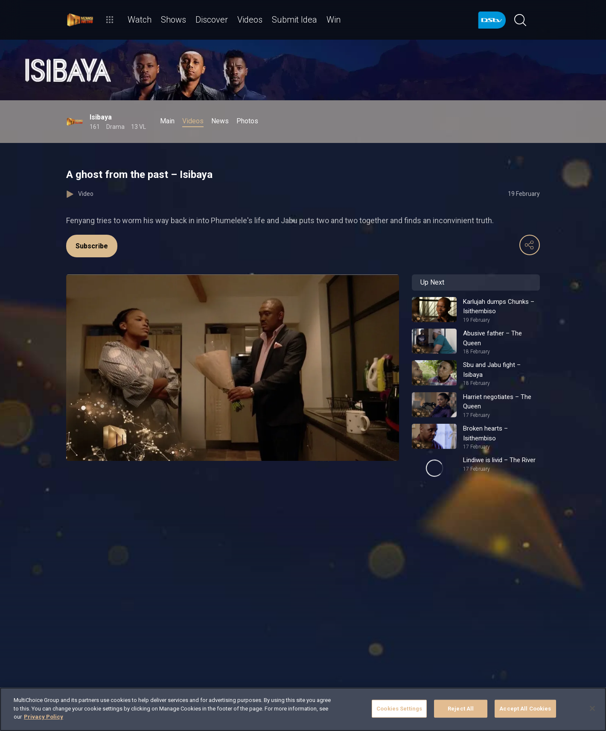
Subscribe (92, 246)
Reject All (461, 708)
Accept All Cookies (525, 708)
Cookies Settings (399, 708)
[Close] (592, 708)
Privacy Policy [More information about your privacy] (43, 717)
